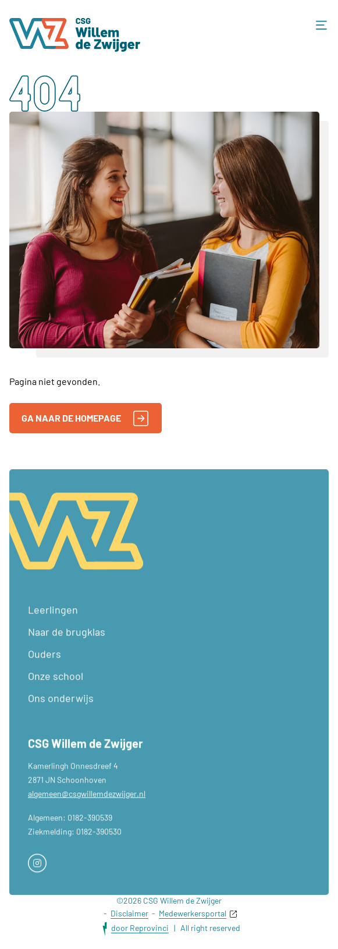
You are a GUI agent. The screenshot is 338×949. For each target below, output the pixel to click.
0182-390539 (89, 830)
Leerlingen (53, 622)
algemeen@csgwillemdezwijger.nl (86, 806)
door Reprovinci (140, 928)
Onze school (55, 688)
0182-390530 (99, 844)
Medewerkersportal (192, 913)
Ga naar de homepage (85, 418)
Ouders (44, 666)
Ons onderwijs (61, 710)
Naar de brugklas (66, 644)
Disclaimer (129, 913)
